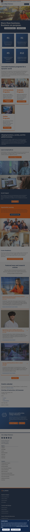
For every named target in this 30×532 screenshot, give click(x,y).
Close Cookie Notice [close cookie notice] (16, 529)
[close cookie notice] (28, 520)
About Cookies (6, 529)
